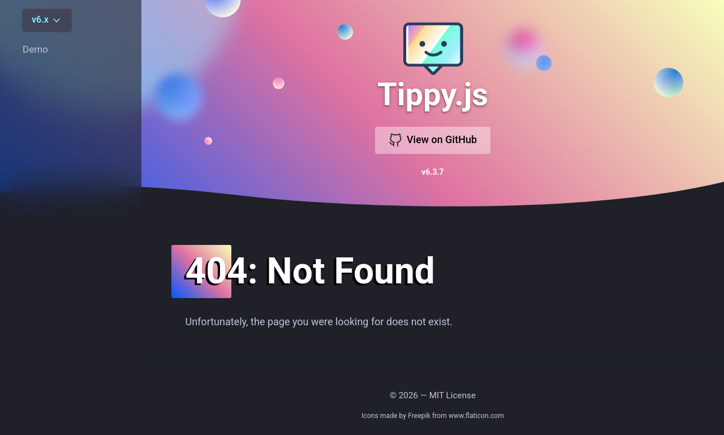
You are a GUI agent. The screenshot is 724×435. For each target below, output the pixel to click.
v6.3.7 (432, 171)
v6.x (47, 20)
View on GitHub (433, 140)
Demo (35, 49)
